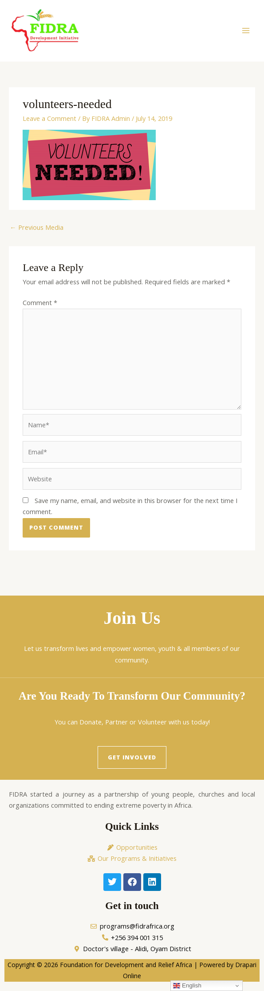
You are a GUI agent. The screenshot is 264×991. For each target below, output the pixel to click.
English (187, 985)
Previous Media (36, 232)
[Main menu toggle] (245, 33)
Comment (40, 307)
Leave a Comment (49, 123)
